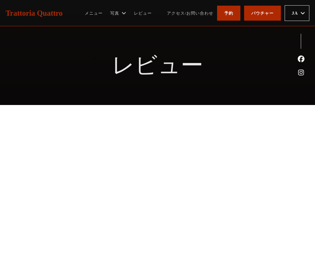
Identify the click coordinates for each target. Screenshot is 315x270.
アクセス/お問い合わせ (190, 13)
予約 (228, 13)
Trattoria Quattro (34, 13)
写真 (118, 13)
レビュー (143, 13)
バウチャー (262, 13)
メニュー (94, 13)
